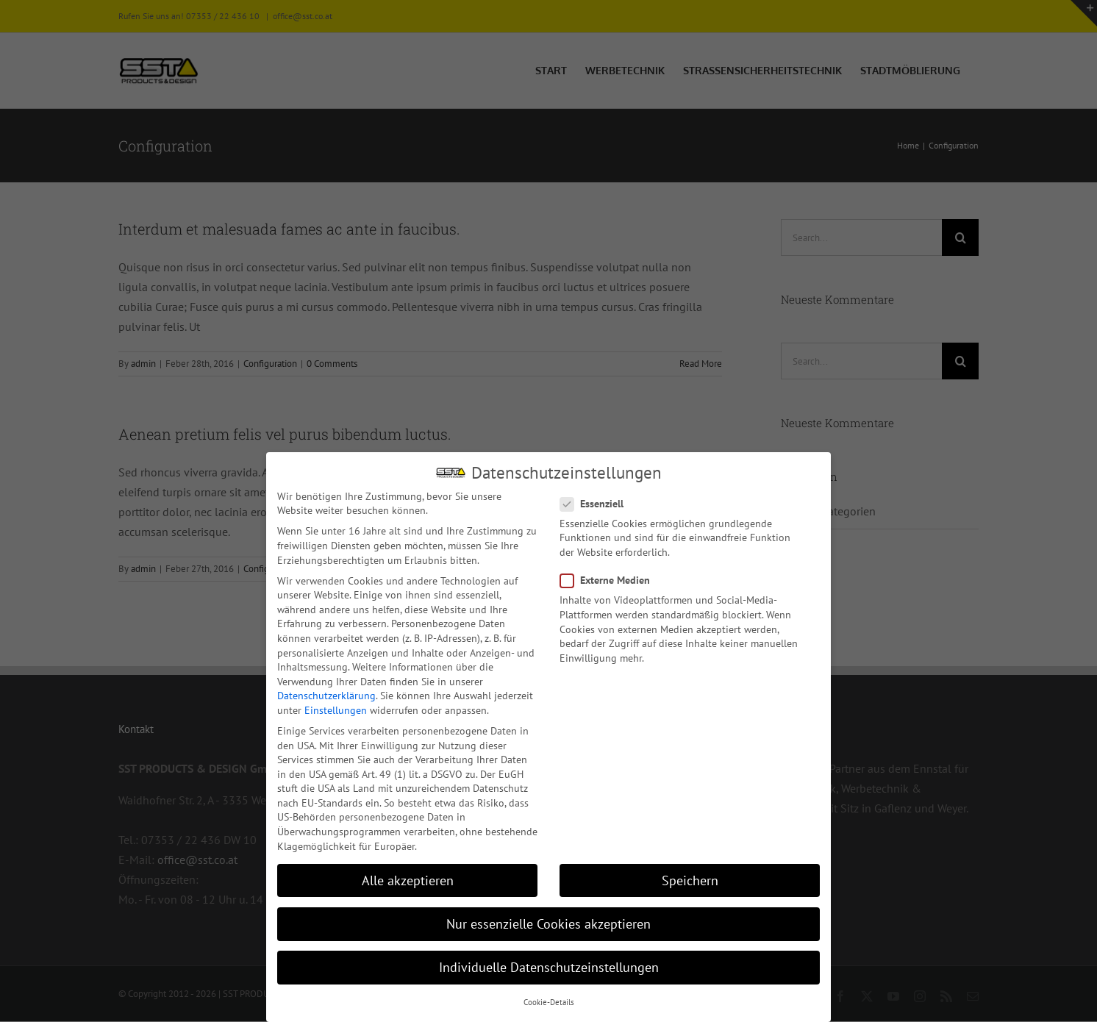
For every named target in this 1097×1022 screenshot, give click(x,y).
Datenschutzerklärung (326, 694)
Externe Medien (611, 579)
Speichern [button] (690, 879)
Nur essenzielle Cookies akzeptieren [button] (548, 922)
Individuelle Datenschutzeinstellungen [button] (549, 965)
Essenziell (598, 503)
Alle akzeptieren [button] (408, 879)
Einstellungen (335, 708)
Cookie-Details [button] (549, 1001)
